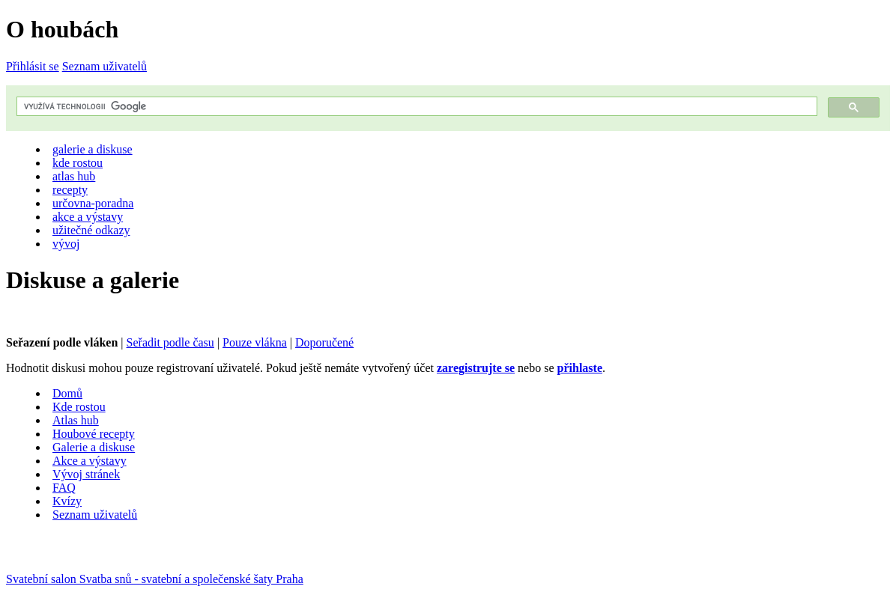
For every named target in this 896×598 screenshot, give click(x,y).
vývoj (65, 243)
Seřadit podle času (170, 342)
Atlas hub (75, 420)
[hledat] (415, 106)
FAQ (64, 487)
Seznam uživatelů (104, 66)
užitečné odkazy (91, 230)
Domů (67, 393)
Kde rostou (79, 406)
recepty (70, 189)
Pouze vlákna (255, 342)
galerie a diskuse (92, 149)
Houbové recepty (93, 433)
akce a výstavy (87, 216)
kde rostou (77, 162)
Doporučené (324, 342)
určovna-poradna (92, 203)
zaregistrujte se (476, 367)
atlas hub (73, 176)
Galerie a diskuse (93, 447)
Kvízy (67, 501)
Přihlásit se (32, 66)
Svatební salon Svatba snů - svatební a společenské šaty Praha (154, 579)
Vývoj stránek (86, 474)
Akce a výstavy (89, 460)
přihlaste (579, 367)
